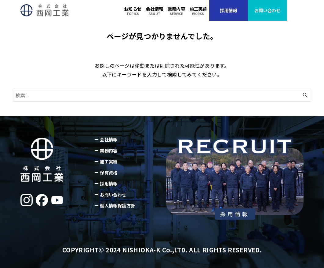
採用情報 (109, 183)
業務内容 (109, 150)
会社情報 (109, 139)
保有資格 (109, 172)
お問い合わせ (113, 194)
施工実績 (109, 161)
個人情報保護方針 (117, 205)
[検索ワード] (162, 95)
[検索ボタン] (305, 95)
